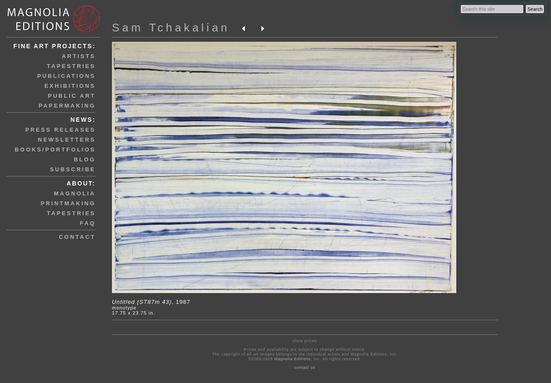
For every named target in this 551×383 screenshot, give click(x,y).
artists (79, 56)
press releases (60, 130)
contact (77, 237)
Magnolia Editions (292, 359)
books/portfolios (55, 149)
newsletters (67, 139)
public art (72, 96)
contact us (305, 367)
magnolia (75, 193)
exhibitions (70, 86)
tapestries (71, 66)
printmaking (68, 203)
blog (85, 159)
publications (66, 76)
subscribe (73, 169)
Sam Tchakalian (171, 27)
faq (88, 223)
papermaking (67, 105)
